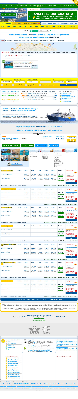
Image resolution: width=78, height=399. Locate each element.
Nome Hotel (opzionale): (32, 79)
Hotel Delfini (28, 386)
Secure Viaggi (31, 346)
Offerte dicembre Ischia (13, 378)
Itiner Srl (35, 342)
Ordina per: (68, 79)
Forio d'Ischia (21, 52)
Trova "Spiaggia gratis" (9, 99)
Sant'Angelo (51, 52)
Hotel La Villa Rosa (70, 388)
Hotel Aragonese (68, 386)
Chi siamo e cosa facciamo (49, 9)
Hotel (2, 40)
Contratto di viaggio (32, 350)
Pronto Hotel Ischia (32, 345)
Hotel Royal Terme (39, 388)
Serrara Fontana (70, 52)
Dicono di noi (62, 9)
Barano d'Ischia (60, 52)
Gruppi (25, 23)
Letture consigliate (72, 9)
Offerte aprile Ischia (12, 363)
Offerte (6, 23)
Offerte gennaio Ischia (13, 358)
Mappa (48, 349)
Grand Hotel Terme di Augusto (49, 383)
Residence (52, 40)
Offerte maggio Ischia (12, 365)
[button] (39, 320)
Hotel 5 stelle (8, 40)
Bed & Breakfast (44, 40)
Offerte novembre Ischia (13, 376)
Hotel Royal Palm (18, 388)
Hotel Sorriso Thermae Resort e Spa (26, 384)
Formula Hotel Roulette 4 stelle (66, 383)
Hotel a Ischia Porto (66, 93)
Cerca (68, 84)
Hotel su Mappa (17, 23)
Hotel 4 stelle (17, 40)
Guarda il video (16, 164)
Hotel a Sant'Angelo (66, 99)
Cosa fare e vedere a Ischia (53, 23)
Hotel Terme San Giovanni (21, 62)
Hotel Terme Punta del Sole (50, 388)
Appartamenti (60, 40)
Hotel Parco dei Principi (28, 388)
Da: (41, 79)
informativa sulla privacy (44, 350)
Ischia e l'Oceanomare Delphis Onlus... (65, 342)
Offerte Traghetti (33, 23)
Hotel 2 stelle (34, 40)
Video (76, 23)
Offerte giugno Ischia (12, 367)
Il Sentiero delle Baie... (62, 347)
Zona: (2, 79)
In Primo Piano (33, 9)
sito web (23, 138)
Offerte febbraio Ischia (13, 359)
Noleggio (71, 23)
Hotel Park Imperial (46, 386)
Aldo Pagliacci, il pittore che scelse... (65, 348)
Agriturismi (10, 349)
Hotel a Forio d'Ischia (66, 95)
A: (53, 79)
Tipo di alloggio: (17, 79)
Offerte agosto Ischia (12, 370)
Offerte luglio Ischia (12, 369)
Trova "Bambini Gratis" (9, 95)
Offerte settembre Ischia (13, 372)
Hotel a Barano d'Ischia (66, 101)
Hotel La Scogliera (21, 386)
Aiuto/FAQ (44, 23)
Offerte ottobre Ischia (12, 374)
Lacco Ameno (43, 52)
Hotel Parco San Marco (6, 383)
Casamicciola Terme (32, 52)
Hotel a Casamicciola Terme (67, 96)
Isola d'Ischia (5, 52)
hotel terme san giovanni (10, 138)
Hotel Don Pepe (9, 388)
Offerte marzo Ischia (12, 361)
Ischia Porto (13, 52)
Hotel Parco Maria (36, 386)
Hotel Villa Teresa (11, 386)
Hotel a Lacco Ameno (66, 98)
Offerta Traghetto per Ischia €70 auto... (65, 341)
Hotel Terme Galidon (61, 388)
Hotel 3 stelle (25, 40)
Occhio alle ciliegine (9, 91)
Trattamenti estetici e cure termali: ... (65, 344)
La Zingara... (59, 345)
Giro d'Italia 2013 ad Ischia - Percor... (65, 349)
